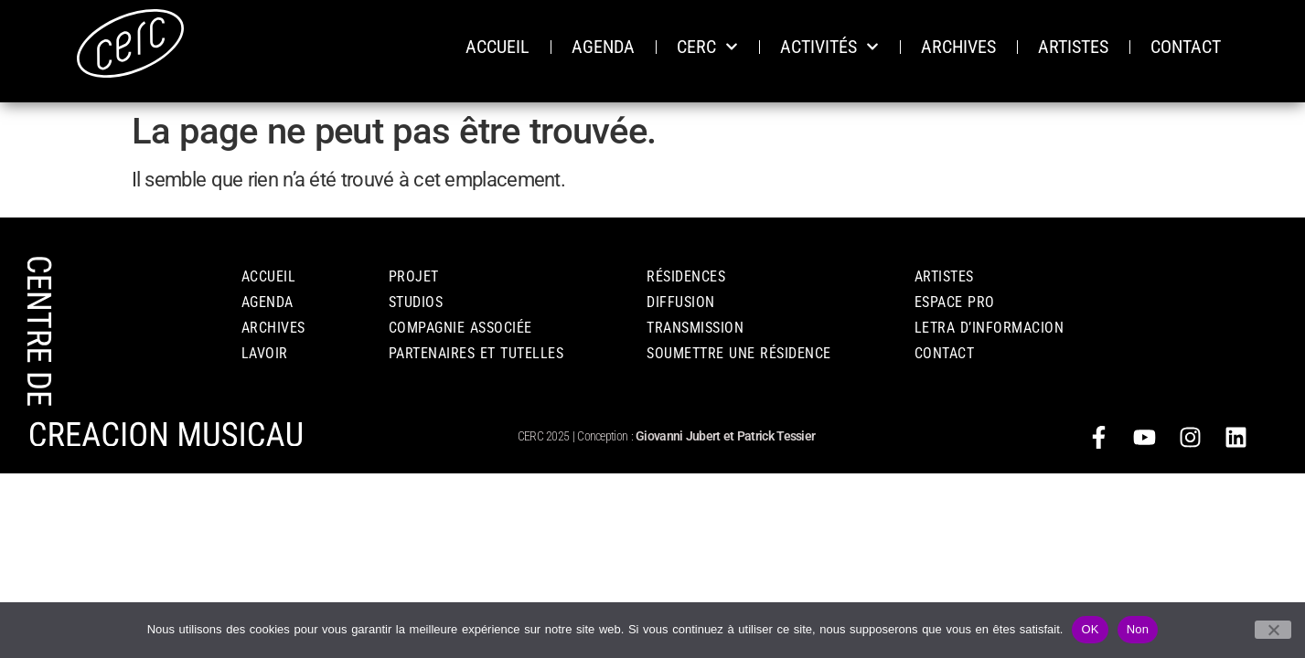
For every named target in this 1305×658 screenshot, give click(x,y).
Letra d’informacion (989, 327)
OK (1089, 629)
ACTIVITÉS (829, 46)
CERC (707, 46)
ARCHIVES (958, 47)
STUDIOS (416, 302)
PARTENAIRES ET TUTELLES (476, 353)
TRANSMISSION (695, 327)
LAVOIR (264, 353)
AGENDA (603, 47)
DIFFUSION (681, 302)
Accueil (268, 276)
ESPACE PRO (955, 302)
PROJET (414, 276)
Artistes (944, 276)
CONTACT (1185, 47)
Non (1138, 629)
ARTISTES (1073, 47)
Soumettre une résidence (739, 353)
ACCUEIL (497, 47)
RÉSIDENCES (686, 276)
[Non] (1273, 630)
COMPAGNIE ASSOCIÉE (460, 327)
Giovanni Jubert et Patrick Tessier (725, 436)
